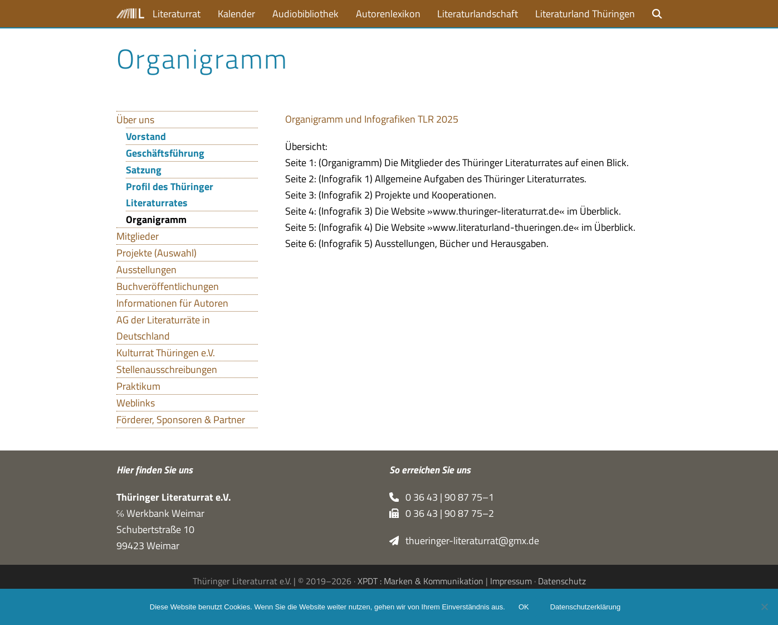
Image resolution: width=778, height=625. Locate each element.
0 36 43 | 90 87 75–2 (442, 513)
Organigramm (156, 219)
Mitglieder (137, 236)
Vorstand (146, 136)
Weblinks (135, 402)
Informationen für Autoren (172, 303)
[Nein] (764, 606)
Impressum (511, 581)
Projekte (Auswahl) (156, 252)
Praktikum (138, 386)
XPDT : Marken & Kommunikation (420, 581)
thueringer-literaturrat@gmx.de (464, 540)
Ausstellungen (146, 269)
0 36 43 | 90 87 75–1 (442, 497)
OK (523, 607)
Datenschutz (562, 581)
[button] (657, 13)
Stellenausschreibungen (166, 369)
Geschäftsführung (165, 153)
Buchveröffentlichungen (167, 286)
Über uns (135, 119)
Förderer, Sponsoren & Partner (180, 419)
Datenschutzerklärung (585, 607)
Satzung (144, 169)
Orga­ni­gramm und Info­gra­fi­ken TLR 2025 (371, 119)
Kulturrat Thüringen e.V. (165, 352)
